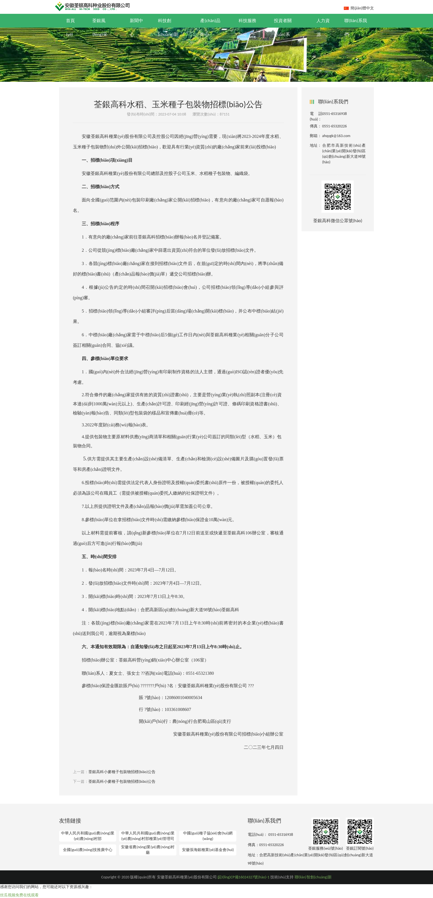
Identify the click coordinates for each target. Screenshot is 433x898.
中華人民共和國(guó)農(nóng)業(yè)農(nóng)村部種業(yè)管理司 (148, 836)
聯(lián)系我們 (355, 27)
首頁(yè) (70, 27)
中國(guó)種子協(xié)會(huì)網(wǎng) (208, 836)
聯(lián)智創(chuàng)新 (313, 877)
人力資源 (323, 27)
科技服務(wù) (247, 27)
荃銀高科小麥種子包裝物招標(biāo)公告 (121, 772)
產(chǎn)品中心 (210, 27)
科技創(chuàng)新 (168, 27)
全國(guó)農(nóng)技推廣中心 (87, 849)
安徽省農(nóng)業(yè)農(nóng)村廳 (148, 850)
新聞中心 (136, 27)
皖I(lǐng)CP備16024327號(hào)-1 (243, 877)
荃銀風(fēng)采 (99, 27)
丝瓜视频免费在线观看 (19, 895)
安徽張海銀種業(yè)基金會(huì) (208, 849)
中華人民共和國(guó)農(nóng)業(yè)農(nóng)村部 (87, 836)
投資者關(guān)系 (283, 27)
